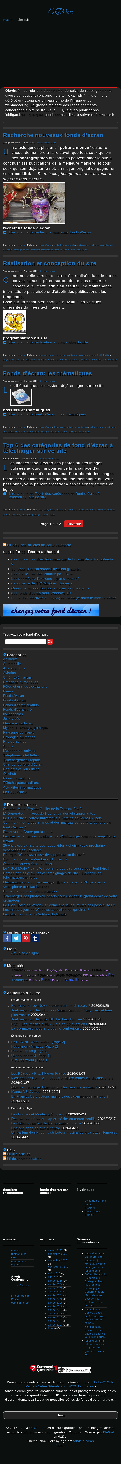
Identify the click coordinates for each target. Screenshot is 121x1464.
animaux (16, 515)
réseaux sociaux (16, 778)
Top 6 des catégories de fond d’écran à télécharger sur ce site (58, 448)
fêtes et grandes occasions (25, 686)
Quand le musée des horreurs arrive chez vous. (50, 588)
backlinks (7, 250)
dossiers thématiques (79, 432)
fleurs (8, 691)
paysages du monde (19, 737)
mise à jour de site (68, 355)
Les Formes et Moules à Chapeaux (39, 1114)
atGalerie (30, 360)
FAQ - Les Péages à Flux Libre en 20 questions (49, 1024)
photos (95, 245)
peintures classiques (96, 510)
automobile (12, 664)
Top (40, 510)
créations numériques (77, 427)
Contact (24, 1285)
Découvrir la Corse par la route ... (30, 832)
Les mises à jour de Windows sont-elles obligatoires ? (46, 910)
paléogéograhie (54, 970)
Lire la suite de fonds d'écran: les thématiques (47, 414)
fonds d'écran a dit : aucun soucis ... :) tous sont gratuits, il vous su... (96, 1347)
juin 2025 (53, 1277)
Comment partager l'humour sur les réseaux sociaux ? (54, 1087)
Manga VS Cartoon (26, 1091)
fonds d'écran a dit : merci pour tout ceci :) (94, 1257)
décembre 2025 (57, 1253)
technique (19, 980)
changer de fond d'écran (23, 764)
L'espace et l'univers (19, 751)
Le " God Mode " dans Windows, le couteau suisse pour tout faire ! (56, 868)
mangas (111, 510)
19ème (97, 970)
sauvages (26, 515)
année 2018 (55, 1306)
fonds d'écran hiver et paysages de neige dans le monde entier (63, 598)
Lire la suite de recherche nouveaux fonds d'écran (50, 232)
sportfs (71, 510)
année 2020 (55, 1299)
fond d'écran (61, 432)
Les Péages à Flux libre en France (38, 1073)
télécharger (60, 510)
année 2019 (55, 1302)
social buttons (72, 360)
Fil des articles (18, 1154)
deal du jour (82, 250)
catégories (49, 510)
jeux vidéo (11, 719)
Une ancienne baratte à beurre (35, 1128)
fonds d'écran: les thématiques (47, 373)
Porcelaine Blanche (78, 970)
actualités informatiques (22, 787)
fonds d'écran (45, 245)
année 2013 (55, 1324)
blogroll (40, 360)
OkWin (61, 12)
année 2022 (55, 1291)
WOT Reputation (81, 1386)
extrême (80, 510)
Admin (60, 1445)
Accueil (8, 19)
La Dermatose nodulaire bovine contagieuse (46, 1028)
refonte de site (110, 360)
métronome (74, 975)
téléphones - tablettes (21, 755)
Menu (60, 1415)
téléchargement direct (21, 783)
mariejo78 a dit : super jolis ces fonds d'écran (95, 1267)
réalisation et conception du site (49, 263)
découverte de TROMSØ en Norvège (41, 583)
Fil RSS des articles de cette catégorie (39, 545)
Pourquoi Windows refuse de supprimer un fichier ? (44, 855)
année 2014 (55, 1321)
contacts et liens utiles (21, 769)
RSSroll (84, 360)
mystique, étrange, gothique (25, 728)
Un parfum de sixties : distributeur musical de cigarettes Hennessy (64, 1132)
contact (15, 1250)
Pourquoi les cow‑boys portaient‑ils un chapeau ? (50, 1005)
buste (46, 980)
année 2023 (55, 1288)
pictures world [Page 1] (30, 1060)
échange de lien (22, 250)
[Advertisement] (60, 53)
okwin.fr (21, 245)
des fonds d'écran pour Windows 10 (41, 593)
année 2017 (55, 1309)
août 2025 (54, 1273)
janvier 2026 (55, 1250)
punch (51, 975)
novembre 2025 (57, 1260)
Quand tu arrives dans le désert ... (30, 864)
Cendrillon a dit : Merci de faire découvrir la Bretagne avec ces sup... (95, 1298)
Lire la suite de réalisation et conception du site (48, 342)
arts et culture (14, 668)
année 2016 (55, 1313)
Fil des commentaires (24, 1158)
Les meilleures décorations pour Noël (42, 574)
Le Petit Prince (15, 792)
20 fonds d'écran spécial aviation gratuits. (46, 569)
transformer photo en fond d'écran (58, 250)
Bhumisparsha (33, 970)
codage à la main (87, 355)
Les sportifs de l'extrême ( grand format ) (45, 579)
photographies (83, 245)
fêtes (52, 515)
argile (60, 975)
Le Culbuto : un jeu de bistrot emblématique (46, 1123)
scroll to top (95, 360)
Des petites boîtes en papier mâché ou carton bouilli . (54, 1119)
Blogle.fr (90, 1208)
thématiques (60, 427)
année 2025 (55, 1280)
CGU (14, 1257)
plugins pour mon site (13, 360)
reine (41, 975)
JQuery (60, 360)
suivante (73, 524)
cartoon (6, 515)
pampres (58, 980)
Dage (106, 970)
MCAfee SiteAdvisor (50, 1386)
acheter (17, 970)
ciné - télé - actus (17, 677)
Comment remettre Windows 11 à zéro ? (35, 859)
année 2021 (55, 1295)
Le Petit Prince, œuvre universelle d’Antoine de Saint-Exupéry (52, 818)
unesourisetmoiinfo (48, 355)
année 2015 (55, 1317)
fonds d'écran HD (17, 709)
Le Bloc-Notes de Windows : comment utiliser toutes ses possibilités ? (59, 905)
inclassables (13, 714)
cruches (34, 980)
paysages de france (19, 732)
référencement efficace (19, 432)
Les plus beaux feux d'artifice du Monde (35, 914)
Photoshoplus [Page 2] (29, 1051)
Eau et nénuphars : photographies (30, 891)
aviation (9, 673)
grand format (106, 245)
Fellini (85, 980)
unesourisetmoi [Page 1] (31, 1055)
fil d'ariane (50, 360)
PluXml (106, 355)
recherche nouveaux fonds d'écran (53, 135)
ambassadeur (98, 975)
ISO (85, 975)
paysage (36, 515)
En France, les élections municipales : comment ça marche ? (59, 1096)
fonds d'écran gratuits (64, 245)
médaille (72, 980)
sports (8, 746)
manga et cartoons (18, 723)
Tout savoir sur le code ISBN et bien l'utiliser (46, 1019)
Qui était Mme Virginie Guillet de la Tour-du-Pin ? (42, 809)
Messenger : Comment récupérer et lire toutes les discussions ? (62, 1078)
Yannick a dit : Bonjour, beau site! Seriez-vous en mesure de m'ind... (95, 1316)
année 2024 (55, 1284)
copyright (35, 250)
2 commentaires (47, 271)
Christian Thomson (23, 975)
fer (111, 975)
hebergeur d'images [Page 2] (34, 1046)
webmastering (97, 427)
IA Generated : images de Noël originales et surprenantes (49, 813)
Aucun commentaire (46, 143)
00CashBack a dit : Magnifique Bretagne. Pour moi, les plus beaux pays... (96, 1281)
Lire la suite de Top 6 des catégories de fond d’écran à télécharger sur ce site (54, 495)
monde (45, 515)
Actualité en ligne (25, 953)
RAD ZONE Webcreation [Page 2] (38, 1042)
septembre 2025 (58, 1267)
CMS (99, 355)
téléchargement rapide (21, 760)
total (51, 1328)
